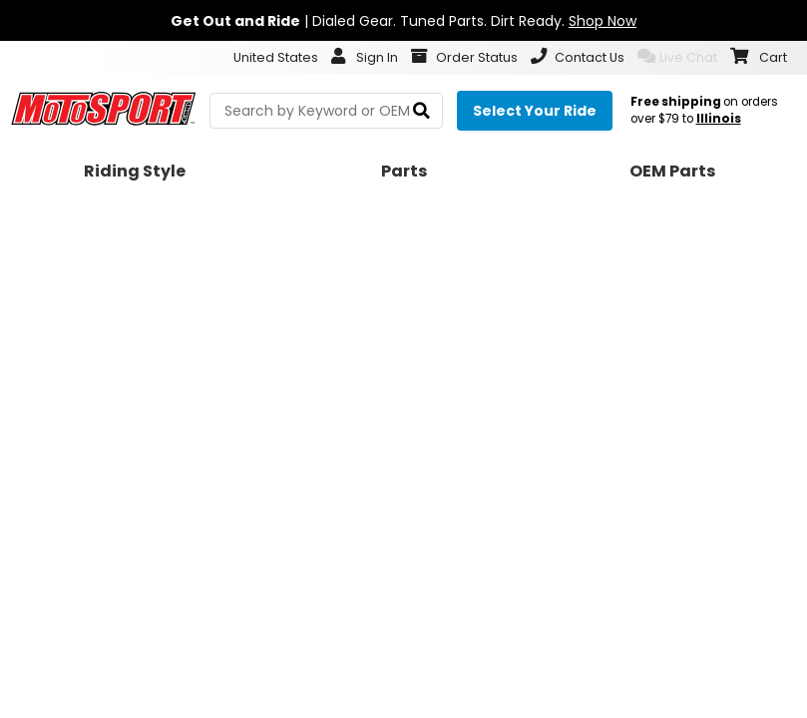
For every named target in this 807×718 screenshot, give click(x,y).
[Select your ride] (534, 111)
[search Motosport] (326, 111)
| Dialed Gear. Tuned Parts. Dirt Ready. (403, 21)
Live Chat (677, 57)
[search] (421, 111)
